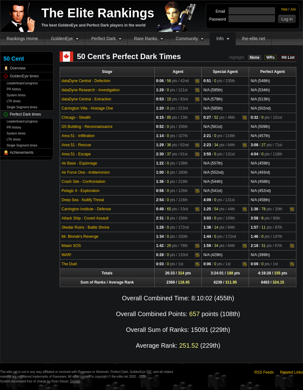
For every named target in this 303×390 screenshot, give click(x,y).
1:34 (160, 236)
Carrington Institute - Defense (86, 209)
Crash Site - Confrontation (83, 181)
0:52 (160, 126)
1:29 (160, 90)
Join (293, 9)
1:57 (254, 227)
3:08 (254, 145)
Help (284, 9)
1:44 (207, 236)
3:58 (254, 218)
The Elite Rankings (97, 13)
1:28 (160, 227)
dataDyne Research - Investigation (91, 90)
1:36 (160, 181)
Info (219, 38)
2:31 (160, 218)
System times (16, 95)
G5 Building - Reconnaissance (87, 126)
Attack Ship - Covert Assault (85, 218)
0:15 (160, 117)
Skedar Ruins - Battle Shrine (85, 227)
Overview (18, 68)
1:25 (207, 209)
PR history (14, 89)
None (254, 57)
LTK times (14, 101)
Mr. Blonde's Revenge (80, 236)
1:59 (207, 245)
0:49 (160, 209)
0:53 (160, 99)
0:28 (160, 255)
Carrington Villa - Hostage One (87, 108)
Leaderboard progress (22, 83)
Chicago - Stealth (76, 117)
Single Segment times (22, 107)
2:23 (207, 145)
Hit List (288, 57)
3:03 (207, 218)
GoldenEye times (24, 76)
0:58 (160, 191)
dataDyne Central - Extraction (86, 99)
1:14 (160, 136)
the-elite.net (253, 38)
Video (197, 81)
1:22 (160, 163)
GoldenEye (62, 38)
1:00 (160, 172)
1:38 (207, 227)
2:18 (254, 245)
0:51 (207, 81)
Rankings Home (22, 38)
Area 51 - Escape (76, 154)
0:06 (160, 81)
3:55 (207, 154)
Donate (75, 381)
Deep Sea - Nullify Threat (83, 200)
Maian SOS (71, 245)
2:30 (160, 154)
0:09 (254, 264)
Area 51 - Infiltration (78, 136)
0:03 (160, 264)
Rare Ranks (145, 38)
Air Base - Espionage (79, 163)
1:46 (254, 236)
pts (172, 81)
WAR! (66, 255)
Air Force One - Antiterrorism (86, 172)
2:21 (207, 136)
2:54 (160, 200)
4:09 (207, 200)
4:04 (254, 154)
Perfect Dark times (25, 114)
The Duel (69, 264)
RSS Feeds (264, 372)
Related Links (291, 372)
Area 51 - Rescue (76, 145)
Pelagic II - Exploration (80, 191)
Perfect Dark (103, 38)
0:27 (207, 117)
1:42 (160, 245)
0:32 (254, 117)
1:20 (160, 108)
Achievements (21, 152)
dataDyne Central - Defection (86, 81)
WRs (270, 57)
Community (187, 38)
